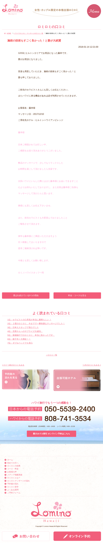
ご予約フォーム (13, 493)
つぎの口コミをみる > (91, 365)
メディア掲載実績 (14, 475)
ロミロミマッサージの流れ (18, 481)
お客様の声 (12, 472)
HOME (9, 33)
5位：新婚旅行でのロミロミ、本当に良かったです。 (31, 335)
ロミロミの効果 (13, 466)
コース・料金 (13, 469)
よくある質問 (13, 490)
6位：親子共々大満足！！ (19, 339)
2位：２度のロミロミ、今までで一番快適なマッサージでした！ (36, 323)
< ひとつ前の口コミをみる (13, 365)
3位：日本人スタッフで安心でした (23, 327)
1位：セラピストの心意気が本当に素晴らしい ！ (29, 319)
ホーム (10, 460)
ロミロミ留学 (13, 487)
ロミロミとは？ (13, 478)
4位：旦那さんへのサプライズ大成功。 (25, 331)
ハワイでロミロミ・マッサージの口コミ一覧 (28, 33)
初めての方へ (13, 463)
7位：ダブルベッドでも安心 (20, 343)
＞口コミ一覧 (51, 355)
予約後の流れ (13, 484)
